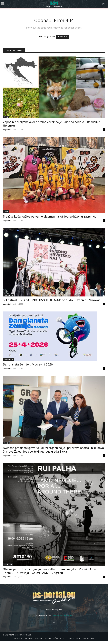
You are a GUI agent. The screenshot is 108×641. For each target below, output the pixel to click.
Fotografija (8, 564)
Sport (6, 212)
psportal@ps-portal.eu (62, 615)
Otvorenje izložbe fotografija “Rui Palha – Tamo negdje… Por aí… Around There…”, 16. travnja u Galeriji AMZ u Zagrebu (51, 571)
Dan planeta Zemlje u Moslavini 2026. (28, 364)
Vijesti (6, 117)
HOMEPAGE (62, 37)
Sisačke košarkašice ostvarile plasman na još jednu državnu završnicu (49, 216)
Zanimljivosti (8, 295)
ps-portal (7, 129)
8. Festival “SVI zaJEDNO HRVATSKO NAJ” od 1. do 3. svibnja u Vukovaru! (52, 300)
